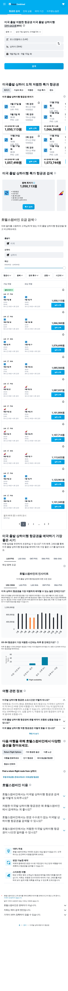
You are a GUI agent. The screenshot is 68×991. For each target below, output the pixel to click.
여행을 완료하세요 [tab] (11, 758)
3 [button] (33, 524)
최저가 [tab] (6, 90)
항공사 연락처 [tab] (9, 764)
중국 (25, 925)
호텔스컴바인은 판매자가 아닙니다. (35, 905)
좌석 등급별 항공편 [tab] (45, 758)
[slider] (64, 267)
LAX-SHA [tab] (22, 559)
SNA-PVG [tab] (46, 559)
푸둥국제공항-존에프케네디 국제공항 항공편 (21, 777)
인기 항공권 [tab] (28, 758)
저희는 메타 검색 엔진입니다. (35, 910)
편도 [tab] (51, 90)
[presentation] (24, 25)
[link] (28, 206)
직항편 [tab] (30, 90)
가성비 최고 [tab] (18, 90)
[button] (4, 4)
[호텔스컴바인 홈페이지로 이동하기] (17, 4)
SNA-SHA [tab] (58, 559)
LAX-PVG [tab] (10, 559)
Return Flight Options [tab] (12, 752)
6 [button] (44, 524)
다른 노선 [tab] (47, 752)
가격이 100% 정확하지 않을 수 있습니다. (35, 914)
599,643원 (10, 25)
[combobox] (8, 31)
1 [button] (23, 524)
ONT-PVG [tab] (33, 559)
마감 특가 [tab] (41, 90)
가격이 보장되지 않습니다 (13, 898)
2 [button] (28, 524)
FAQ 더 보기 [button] (34, 734)
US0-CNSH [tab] (10, 585)
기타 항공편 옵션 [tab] (32, 752)
